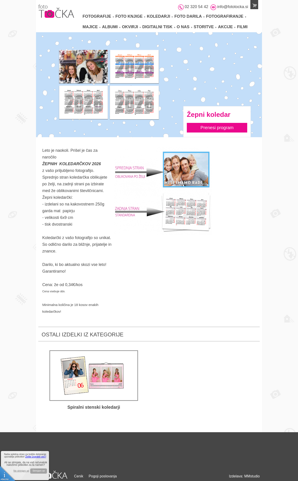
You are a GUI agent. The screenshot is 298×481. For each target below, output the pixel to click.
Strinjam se (38, 470)
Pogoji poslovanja (103, 476)
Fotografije (98, 16)
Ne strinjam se (21, 471)
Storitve (205, 27)
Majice (91, 27)
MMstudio (252, 476)
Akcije (226, 27)
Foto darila (189, 16)
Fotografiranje (226, 16)
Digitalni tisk (158, 27)
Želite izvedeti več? (35, 456)
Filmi (242, 27)
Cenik (78, 476)
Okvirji (131, 27)
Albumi (111, 27)
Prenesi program (217, 127)
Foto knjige (130, 16)
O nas (184, 27)
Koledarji (160, 16)
